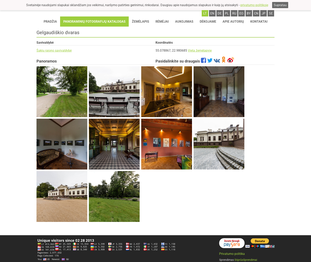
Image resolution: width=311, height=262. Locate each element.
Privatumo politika (232, 254)
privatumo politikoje (254, 5)
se (271, 13)
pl (227, 13)
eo (241, 13)
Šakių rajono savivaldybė (54, 50)
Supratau (280, 5)
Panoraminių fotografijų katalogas (94, 21)
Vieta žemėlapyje (200, 50)
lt (205, 13)
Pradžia (50, 21)
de (220, 13)
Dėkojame (208, 21)
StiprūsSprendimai (245, 259)
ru (234, 13)
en (212, 13)
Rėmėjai (162, 21)
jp (263, 13)
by (249, 13)
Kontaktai (259, 21)
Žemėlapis (140, 21)
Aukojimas (184, 21)
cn (256, 13)
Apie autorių (233, 21)
